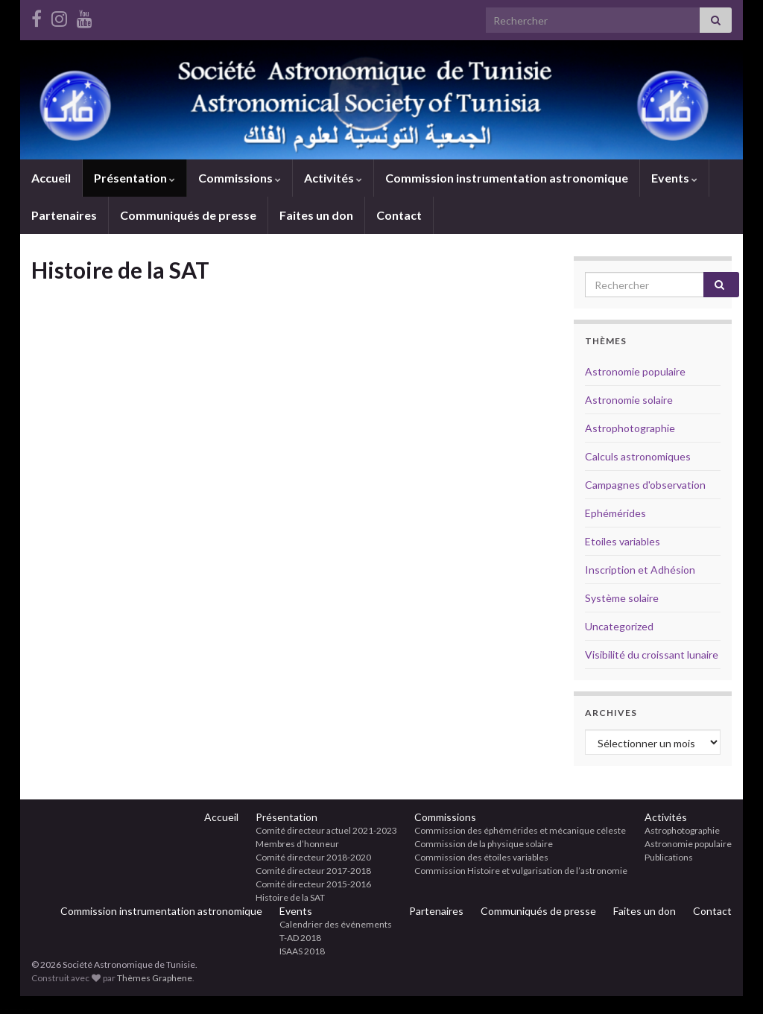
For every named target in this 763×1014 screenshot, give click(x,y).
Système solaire (622, 598)
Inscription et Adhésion (640, 569)
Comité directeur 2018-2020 (313, 857)
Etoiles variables (622, 541)
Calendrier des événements (335, 924)
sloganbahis (13, 1009)
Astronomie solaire (629, 399)
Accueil (51, 178)
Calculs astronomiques (638, 456)
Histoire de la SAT (290, 897)
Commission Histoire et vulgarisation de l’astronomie (520, 870)
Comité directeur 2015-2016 (313, 884)
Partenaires (64, 215)
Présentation (134, 178)
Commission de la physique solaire (483, 843)
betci (0, 1009)
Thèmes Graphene (154, 977)
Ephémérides (615, 513)
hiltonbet (21, 1009)
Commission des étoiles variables (481, 857)
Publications (669, 857)
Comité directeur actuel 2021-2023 (326, 830)
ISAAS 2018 (302, 951)
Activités (333, 178)
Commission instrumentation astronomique (506, 178)
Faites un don (316, 215)
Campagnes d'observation (645, 484)
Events (674, 178)
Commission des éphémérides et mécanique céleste (520, 830)
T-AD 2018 (300, 937)
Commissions (239, 178)
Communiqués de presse (188, 215)
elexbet (6, 1009)
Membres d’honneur (297, 843)
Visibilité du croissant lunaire (651, 654)
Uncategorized (619, 626)
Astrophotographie (630, 428)
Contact (399, 215)
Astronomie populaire (635, 371)
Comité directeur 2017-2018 (313, 870)
